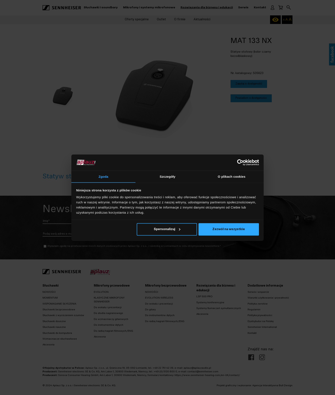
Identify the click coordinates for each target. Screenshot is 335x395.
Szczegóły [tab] (167, 176)
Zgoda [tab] (103, 176)
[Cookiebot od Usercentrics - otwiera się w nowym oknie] (240, 162)
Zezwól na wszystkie (228, 229)
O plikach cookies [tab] (231, 176)
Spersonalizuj (167, 229)
